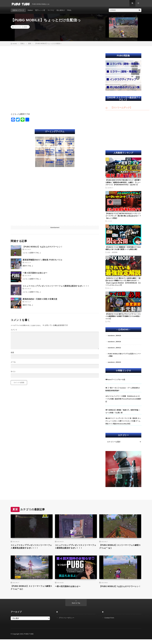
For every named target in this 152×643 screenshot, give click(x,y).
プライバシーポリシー (67, 621)
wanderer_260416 (115, 344)
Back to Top (76, 607)
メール (13, 363)
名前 (12, 354)
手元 (108, 323)
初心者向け (61, 12)
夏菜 (25, 28)
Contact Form (109, 621)
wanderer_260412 (115, 350)
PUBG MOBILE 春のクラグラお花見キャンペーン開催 (124, 357)
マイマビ (51, 12)
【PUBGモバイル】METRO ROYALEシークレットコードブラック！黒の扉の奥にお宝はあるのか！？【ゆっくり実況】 (123, 217)
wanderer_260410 (115, 365)
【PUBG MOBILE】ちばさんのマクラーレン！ (43, 248)
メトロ (109, 222)
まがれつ (110, 189)
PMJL (69, 12)
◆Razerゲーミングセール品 (115, 382)
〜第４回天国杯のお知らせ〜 (35, 275)
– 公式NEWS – (123, 331)
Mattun (30, 12)
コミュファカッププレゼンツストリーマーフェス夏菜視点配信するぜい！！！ (56, 288)
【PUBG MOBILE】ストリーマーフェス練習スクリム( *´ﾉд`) (119, 549)
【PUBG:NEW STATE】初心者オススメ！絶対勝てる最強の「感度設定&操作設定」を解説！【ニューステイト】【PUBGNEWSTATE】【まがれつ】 (123, 184)
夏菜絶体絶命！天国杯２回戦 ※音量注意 (40, 301)
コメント (14, 331)
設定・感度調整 (112, 254)
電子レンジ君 (40, 12)
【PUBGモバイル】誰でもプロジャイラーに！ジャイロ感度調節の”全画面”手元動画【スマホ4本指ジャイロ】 (123, 318)
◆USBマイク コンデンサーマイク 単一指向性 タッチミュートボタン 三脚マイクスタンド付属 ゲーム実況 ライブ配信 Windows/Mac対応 (123, 423)
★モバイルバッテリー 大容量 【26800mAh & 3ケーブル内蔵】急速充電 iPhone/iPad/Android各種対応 (123, 401)
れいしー (110, 289)
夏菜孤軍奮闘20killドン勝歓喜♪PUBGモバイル (42, 261)
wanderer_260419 (115, 337)
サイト (13, 373)
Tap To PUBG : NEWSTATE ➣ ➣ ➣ (123, 473)
